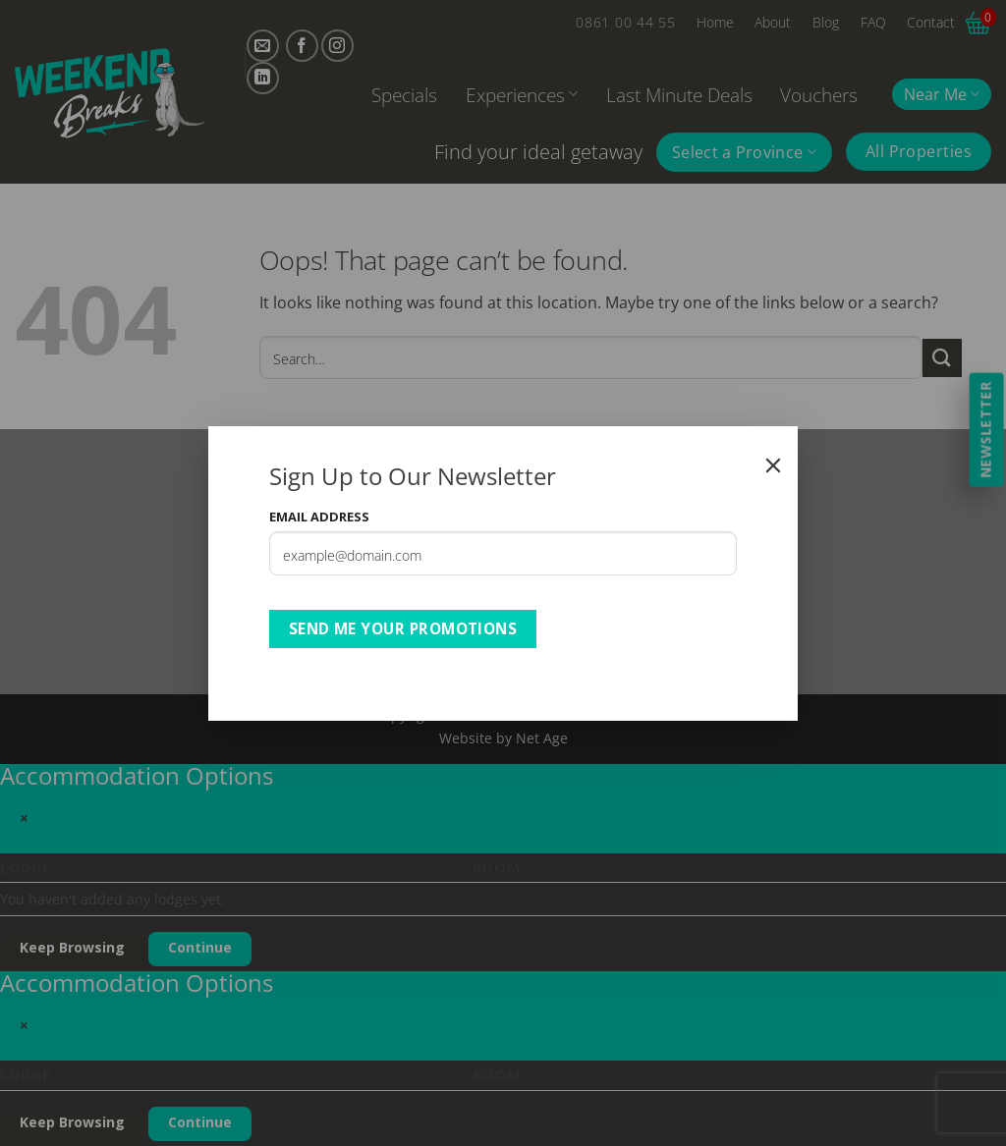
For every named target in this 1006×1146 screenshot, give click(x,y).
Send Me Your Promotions (403, 628)
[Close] (773, 465)
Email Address (319, 516)
